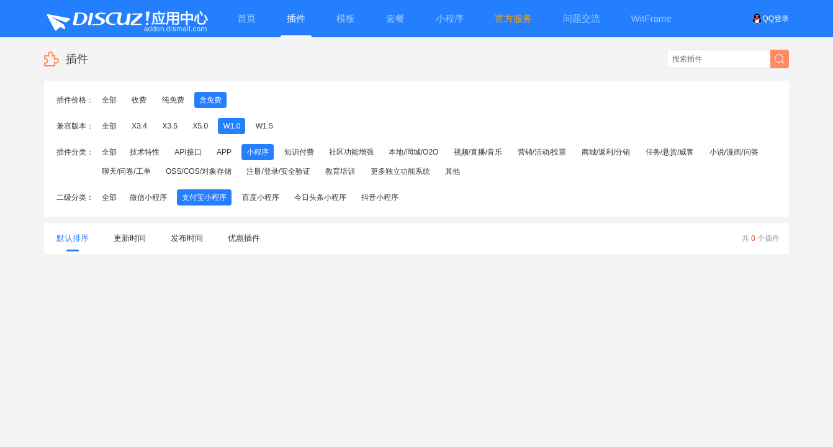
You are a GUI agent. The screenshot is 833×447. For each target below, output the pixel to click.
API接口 (187, 152)
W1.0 (231, 126)
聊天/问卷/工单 (126, 171)
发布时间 (187, 238)
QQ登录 (770, 18)
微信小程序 (148, 197)
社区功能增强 (351, 152)
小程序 (257, 152)
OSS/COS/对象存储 (199, 171)
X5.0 (200, 126)
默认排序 (72, 242)
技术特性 (145, 152)
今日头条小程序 (320, 197)
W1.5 (264, 126)
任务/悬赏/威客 (670, 152)
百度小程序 (260, 197)
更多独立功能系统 (400, 171)
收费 (139, 100)
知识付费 (299, 152)
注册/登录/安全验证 (278, 171)
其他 (452, 171)
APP (224, 152)
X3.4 (139, 126)
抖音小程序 (379, 197)
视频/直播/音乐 (478, 152)
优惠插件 (244, 238)
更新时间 (130, 238)
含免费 (210, 100)
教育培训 (340, 171)
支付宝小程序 (204, 197)
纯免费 (173, 100)
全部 (109, 100)
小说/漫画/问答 (734, 152)
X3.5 (170, 126)
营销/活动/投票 (542, 152)
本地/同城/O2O (413, 152)
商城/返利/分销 (606, 152)
